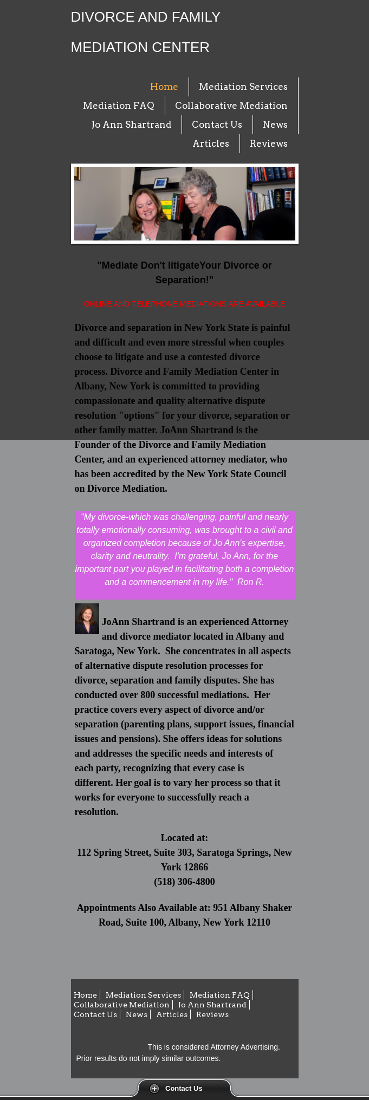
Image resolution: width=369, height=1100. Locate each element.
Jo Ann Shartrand (132, 124)
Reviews (269, 143)
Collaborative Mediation (231, 105)
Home (164, 87)
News (275, 124)
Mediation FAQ (118, 105)
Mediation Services (243, 87)
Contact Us (184, 1088)
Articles (210, 143)
